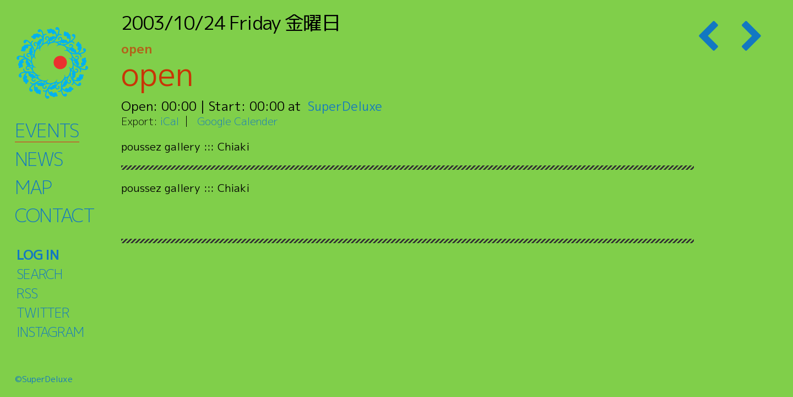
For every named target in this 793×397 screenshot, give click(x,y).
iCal (169, 121)
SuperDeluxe (345, 106)
